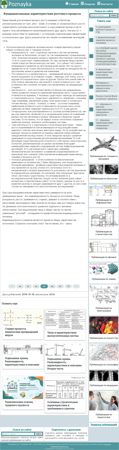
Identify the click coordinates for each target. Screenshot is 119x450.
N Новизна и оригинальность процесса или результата (104, 86)
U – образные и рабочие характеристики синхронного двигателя (104, 109)
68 (52, 286)
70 (68, 286)
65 (28, 286)
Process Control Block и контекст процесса (106, 97)
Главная (74, 4)
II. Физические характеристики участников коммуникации (104, 73)
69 (60, 286)
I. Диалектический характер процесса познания (105, 40)
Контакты (107, 4)
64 (20, 286)
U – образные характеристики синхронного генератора (104, 124)
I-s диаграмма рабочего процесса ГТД (105, 29)
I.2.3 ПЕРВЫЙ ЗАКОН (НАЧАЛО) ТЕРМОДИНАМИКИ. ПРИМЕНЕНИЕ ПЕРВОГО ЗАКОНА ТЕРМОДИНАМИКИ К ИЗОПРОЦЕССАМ (106, 56)
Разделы (89, 4)
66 (36, 286)
